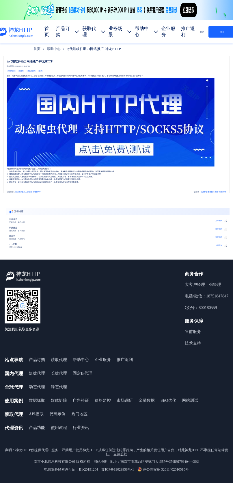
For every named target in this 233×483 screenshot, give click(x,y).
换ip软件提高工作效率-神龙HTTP (23, 192)
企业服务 (103, 360)
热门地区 (79, 414)
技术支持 (193, 343)
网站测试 (190, 400)
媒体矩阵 (59, 400)
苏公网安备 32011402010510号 (163, 469)
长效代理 (59, 373)
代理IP (21, 71)
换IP (40, 71)
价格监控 (103, 400)
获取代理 (59, 360)
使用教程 (59, 427)
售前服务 (193, 332)
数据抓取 (37, 400)
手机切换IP (31, 71)
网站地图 (100, 462)
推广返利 (125, 360)
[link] (36, 49)
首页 (36, 49)
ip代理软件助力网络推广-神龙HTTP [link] (94, 49)
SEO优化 (168, 400)
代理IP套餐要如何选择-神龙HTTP (209, 192)
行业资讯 (81, 427)
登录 (202, 32)
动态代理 (37, 387)
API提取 (36, 414)
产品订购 (37, 360)
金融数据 (147, 400)
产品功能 (37, 427)
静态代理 (59, 387)
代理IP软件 (11, 71)
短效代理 (37, 373)
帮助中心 (54, 49)
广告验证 (81, 400)
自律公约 (120, 454)
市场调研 (125, 400)
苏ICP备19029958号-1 (117, 469)
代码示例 (57, 414)
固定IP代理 (82, 373)
